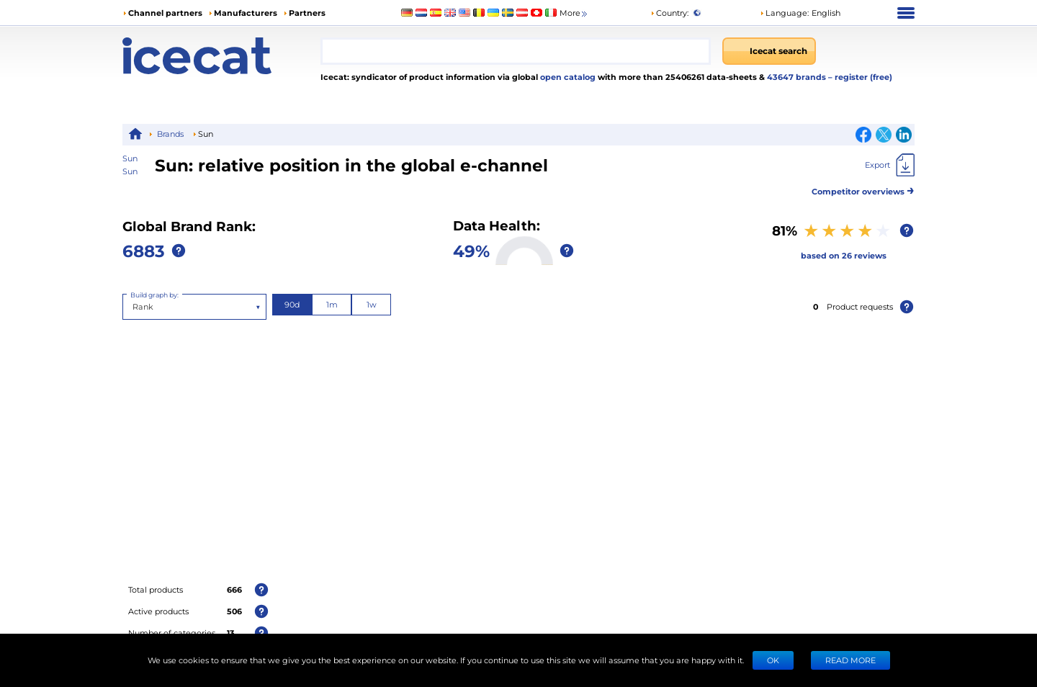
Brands (170, 134)
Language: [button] (784, 13)
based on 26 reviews (843, 255)
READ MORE (850, 660)
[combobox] (515, 51)
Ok (773, 660)
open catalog (567, 77)
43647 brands (797, 77)
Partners (307, 13)
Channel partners (165, 13)
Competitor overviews (863, 189)
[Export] (890, 164)
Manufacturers (245, 13)
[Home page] (221, 55)
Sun (130, 171)
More (574, 13)
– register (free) (860, 77)
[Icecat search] (769, 51)
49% (471, 250)
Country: (669, 13)
